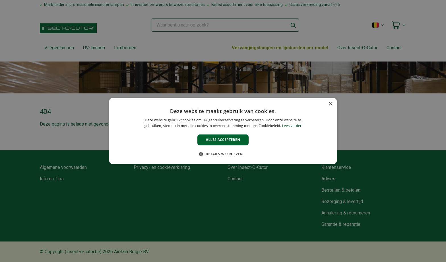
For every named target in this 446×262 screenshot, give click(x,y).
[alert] (223, 131)
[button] (223, 154)
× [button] (330, 104)
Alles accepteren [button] (223, 139)
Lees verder (292, 126)
